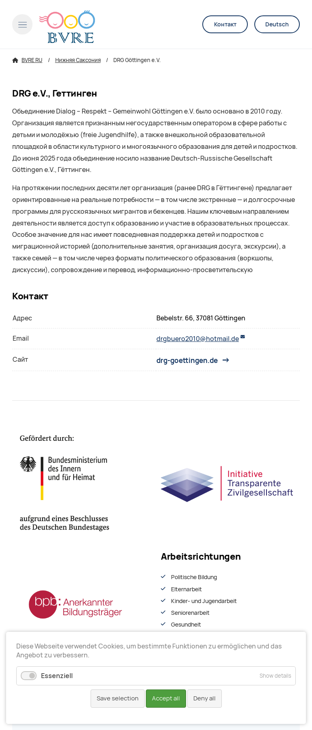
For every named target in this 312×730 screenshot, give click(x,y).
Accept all (166, 698)
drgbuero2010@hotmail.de (197, 339)
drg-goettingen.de (187, 360)
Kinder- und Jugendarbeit (204, 601)
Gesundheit (186, 624)
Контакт (225, 24)
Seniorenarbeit (190, 612)
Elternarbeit (186, 589)
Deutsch (277, 24)
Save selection (118, 698)
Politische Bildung (194, 577)
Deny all (204, 698)
